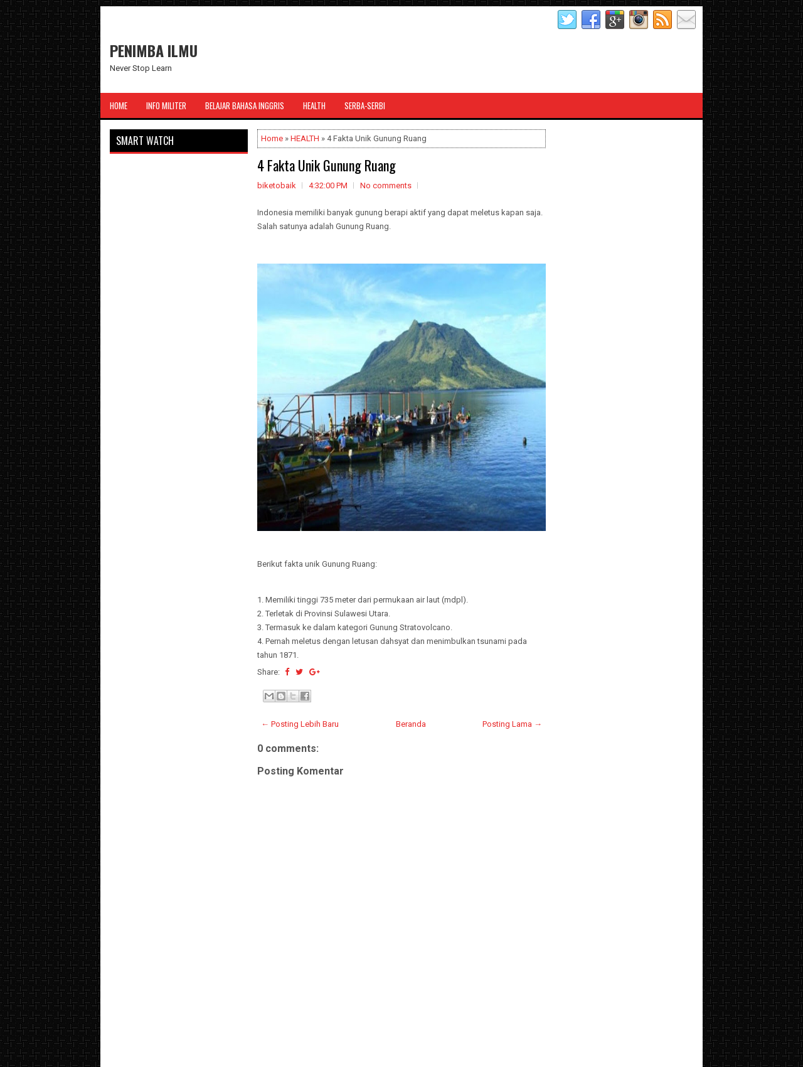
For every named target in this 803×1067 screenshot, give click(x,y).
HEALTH (304, 138)
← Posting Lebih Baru (300, 724)
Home (118, 105)
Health (314, 105)
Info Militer (166, 105)
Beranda (411, 724)
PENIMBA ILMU (154, 50)
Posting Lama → (512, 724)
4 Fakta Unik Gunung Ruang (326, 165)
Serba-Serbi (364, 105)
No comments (386, 185)
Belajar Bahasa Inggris (244, 105)
